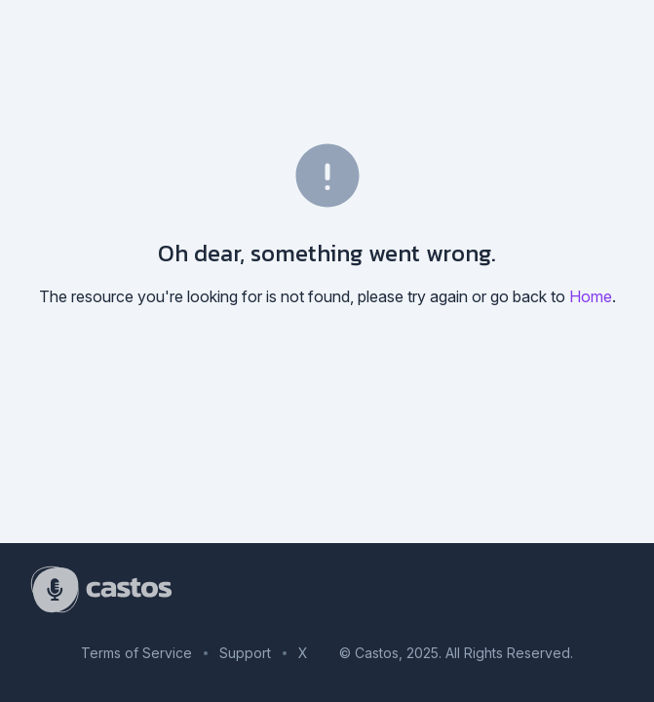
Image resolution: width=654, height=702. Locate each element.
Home (590, 296)
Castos (377, 652)
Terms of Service (136, 652)
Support (245, 652)
